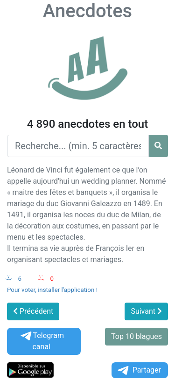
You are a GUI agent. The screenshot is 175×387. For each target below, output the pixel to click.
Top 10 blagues (136, 336)
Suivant (146, 311)
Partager (138, 370)
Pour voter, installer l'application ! (52, 289)
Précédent (33, 311)
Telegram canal (41, 341)
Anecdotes (87, 11)
